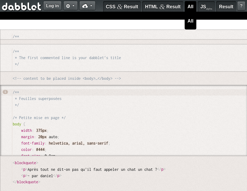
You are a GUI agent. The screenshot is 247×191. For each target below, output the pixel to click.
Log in (52, 5)
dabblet (22, 7)
